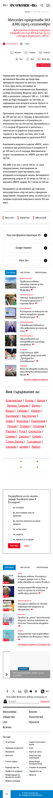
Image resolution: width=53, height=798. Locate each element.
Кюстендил (29, 415)
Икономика (9, 711)
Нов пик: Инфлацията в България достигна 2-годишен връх (32, 300)
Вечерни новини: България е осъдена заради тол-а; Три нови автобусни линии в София (33, 579)
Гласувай (14, 546)
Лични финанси (25, 308)
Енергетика (23, 669)
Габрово (22, 410)
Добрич (36, 410)
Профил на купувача (13, 771)
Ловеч (10, 421)
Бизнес (33, 711)
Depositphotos (36, 795)
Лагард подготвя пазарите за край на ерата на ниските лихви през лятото (33, 590)
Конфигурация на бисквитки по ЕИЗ (12, 776)
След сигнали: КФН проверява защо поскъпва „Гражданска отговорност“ (33, 356)
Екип (31, 748)
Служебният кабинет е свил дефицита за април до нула (33, 328)
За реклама (10, 742)
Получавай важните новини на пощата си (26, 697)
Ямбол (36, 446)
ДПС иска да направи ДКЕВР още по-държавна (29, 674)
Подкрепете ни (35, 771)
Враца (10, 410)
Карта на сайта (35, 752)
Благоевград (14, 400)
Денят (20, 573)
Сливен (11, 436)
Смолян (24, 436)
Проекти (34, 722)
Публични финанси (26, 295)
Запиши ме (45, 701)
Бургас (29, 400)
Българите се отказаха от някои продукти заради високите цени (34, 314)
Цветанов (40, 217)
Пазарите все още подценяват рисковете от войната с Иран (33, 636)
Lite (5, 722)
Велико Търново (18, 405)
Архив (26, 546)
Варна (41, 400)
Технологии (36, 716)
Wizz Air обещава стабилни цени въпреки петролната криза (34, 372)
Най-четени (25, 272)
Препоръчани (40, 272)
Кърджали (12, 415)
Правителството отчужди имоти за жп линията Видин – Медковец (31, 285)
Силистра (35, 431)
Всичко (7, 727)
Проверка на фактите (14, 748)
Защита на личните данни (37, 743)
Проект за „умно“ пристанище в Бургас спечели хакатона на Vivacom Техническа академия (34, 621)
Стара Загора (14, 441)
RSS (45, 691)
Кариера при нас (12, 767)
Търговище (34, 441)
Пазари (20, 631)
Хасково (11, 446)
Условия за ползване (37, 767)
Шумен (24, 446)
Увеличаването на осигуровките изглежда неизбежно (32, 342)
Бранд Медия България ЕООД (35, 762)
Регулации (23, 350)
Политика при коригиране (35, 756)
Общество (9, 716)
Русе (22, 431)
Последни (11, 272)
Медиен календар (12, 781)
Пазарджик (38, 421)
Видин (36, 405)
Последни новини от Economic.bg (34, 644)
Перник (12, 426)
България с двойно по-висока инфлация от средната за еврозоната (32, 606)
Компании (23, 366)
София (36, 436)
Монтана (22, 421)
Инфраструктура (26, 278)
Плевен (25, 426)
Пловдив (38, 426)
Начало (27, 12)
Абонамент (9, 752)
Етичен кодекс (11, 761)
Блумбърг (25, 217)
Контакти (9, 755)
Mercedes (9, 217)
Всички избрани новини (36, 379)
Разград (11, 431)
